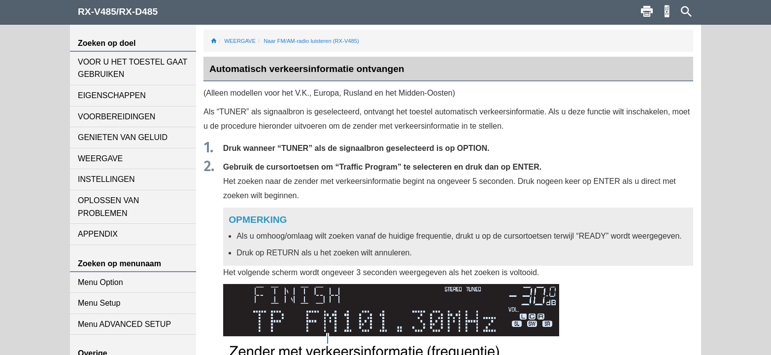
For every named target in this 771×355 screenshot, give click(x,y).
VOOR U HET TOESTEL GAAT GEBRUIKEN (132, 68)
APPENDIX (98, 234)
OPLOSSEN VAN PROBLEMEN (108, 206)
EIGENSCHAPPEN (112, 95)
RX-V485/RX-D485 (118, 11)
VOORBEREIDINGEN (116, 116)
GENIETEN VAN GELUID (123, 137)
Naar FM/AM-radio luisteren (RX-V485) (311, 41)
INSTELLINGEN (106, 179)
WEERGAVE (100, 158)
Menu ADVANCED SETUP (124, 324)
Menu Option (100, 282)
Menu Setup (99, 303)
